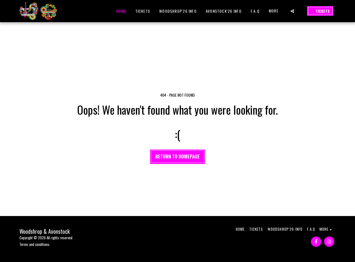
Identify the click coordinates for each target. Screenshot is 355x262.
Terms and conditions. (34, 244)
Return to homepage (177, 156)
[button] (292, 11)
